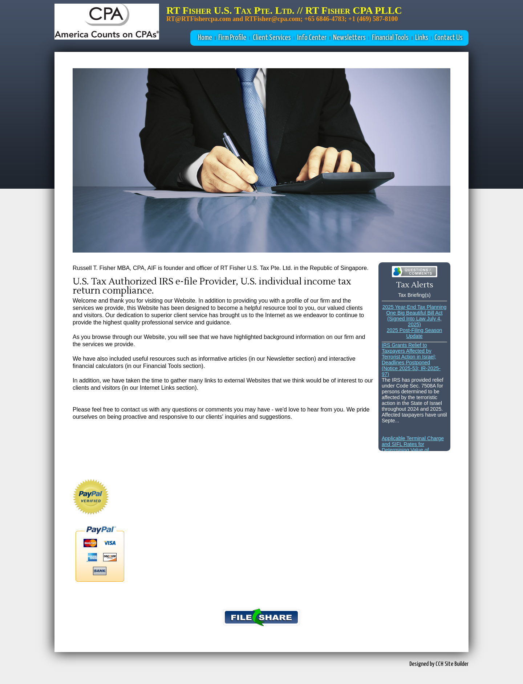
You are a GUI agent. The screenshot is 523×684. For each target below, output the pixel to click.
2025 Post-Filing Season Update (414, 333)
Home (205, 37)
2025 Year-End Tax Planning (414, 307)
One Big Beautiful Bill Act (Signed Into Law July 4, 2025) (414, 318)
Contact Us (448, 37)
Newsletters (349, 37)
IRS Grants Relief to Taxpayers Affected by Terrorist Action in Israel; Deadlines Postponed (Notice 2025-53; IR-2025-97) (411, 359)
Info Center (312, 37)
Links (421, 37)
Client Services (272, 37)
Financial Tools (390, 37)
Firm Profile (232, 37)
